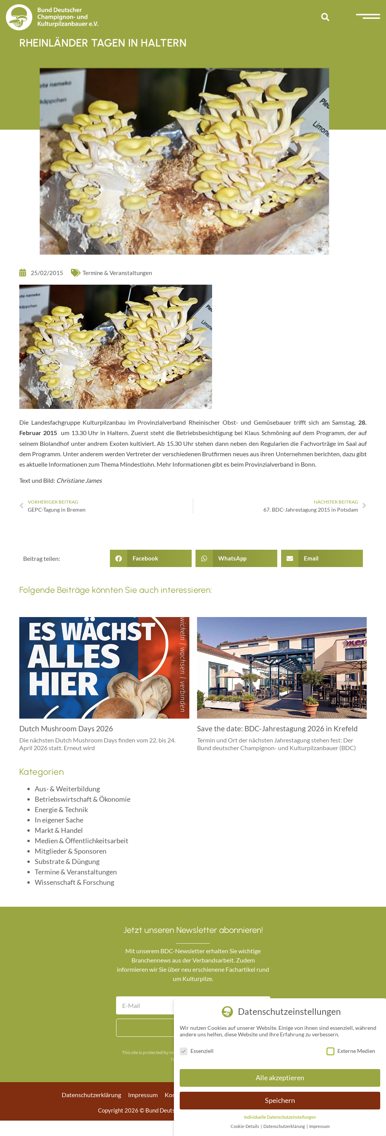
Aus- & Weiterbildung (67, 788)
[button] (325, 17)
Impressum (143, 1094)
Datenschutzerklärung (91, 1094)
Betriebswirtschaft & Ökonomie (82, 799)
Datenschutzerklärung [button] (284, 1126)
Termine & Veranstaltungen (117, 272)
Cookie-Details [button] (245, 1126)
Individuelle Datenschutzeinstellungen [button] (280, 1117)
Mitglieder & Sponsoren (70, 851)
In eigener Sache (59, 820)
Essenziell (197, 1051)
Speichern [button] (280, 1100)
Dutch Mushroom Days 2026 (66, 728)
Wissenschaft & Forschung (74, 882)
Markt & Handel (59, 830)
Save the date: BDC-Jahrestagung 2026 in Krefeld (277, 728)
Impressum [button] (319, 1126)
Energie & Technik (61, 809)
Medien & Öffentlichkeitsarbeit (81, 840)
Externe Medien (351, 1051)
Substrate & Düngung (67, 861)
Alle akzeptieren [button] (280, 1078)
